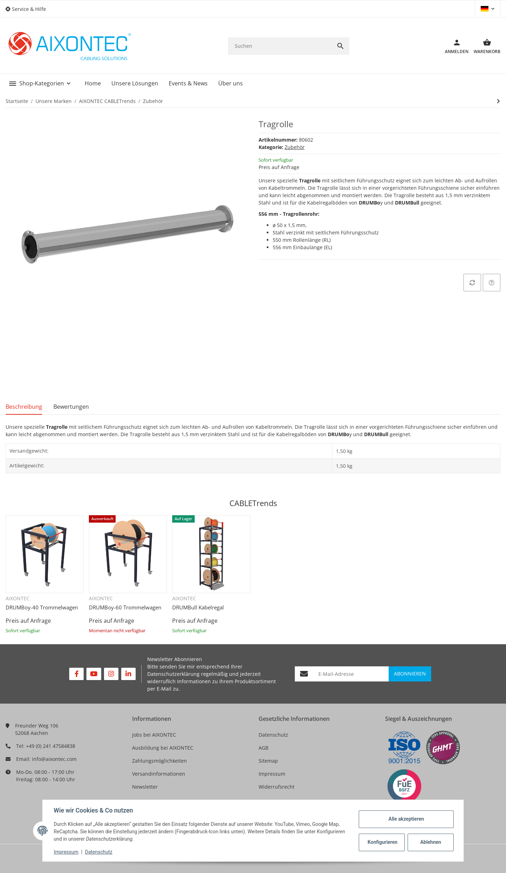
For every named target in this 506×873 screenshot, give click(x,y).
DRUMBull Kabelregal (198, 607)
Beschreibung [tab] (24, 406)
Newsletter (145, 786)
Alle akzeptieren (406, 819)
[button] (28, 9)
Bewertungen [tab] (71, 406)
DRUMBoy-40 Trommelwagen (42, 607)
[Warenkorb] (484, 46)
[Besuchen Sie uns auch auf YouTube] (93, 674)
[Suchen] (280, 46)
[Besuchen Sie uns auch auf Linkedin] (128, 674)
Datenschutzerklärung (173, 674)
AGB (263, 747)
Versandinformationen (158, 773)
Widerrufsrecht (276, 786)
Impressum (272, 773)
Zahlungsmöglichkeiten (159, 760)
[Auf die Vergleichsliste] (472, 282)
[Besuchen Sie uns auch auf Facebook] (76, 674)
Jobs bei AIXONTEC (154, 734)
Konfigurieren (382, 842)
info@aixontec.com (54, 759)
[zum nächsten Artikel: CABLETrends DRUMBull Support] (498, 101)
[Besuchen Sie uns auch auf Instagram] (111, 674)
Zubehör (295, 147)
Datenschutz (273, 734)
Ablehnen (430, 842)
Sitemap (268, 760)
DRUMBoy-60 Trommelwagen (125, 607)
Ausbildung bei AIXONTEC (162, 747)
